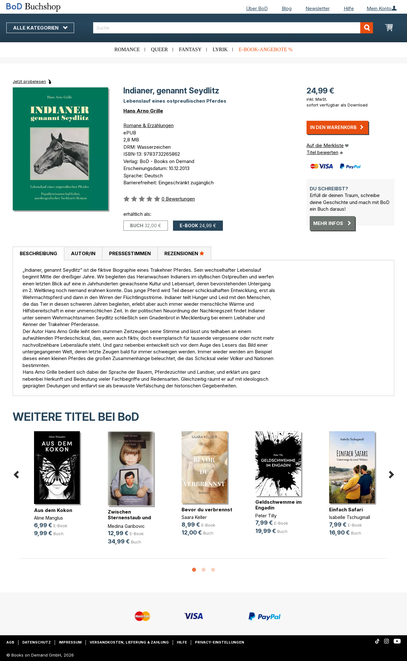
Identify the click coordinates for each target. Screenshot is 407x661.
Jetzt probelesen (29, 81)
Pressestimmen (130, 253)
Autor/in (83, 253)
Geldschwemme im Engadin (278, 505)
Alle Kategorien (40, 28)
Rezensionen (184, 253)
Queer (159, 49)
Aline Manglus (48, 518)
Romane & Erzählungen (148, 125)
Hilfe (349, 8)
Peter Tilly (266, 515)
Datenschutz (36, 642)
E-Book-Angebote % (266, 49)
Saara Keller (194, 517)
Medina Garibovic (126, 526)
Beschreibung (38, 253)
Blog (287, 8)
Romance (127, 49)
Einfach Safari (346, 510)
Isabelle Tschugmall (349, 517)
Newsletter (318, 8)
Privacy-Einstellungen (219, 642)
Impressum (70, 642)
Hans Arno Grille (143, 111)
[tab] (38, 254)
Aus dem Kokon (53, 510)
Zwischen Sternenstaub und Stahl (129, 517)
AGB (10, 642)
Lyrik (220, 49)
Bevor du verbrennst (207, 510)
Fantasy (190, 49)
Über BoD (257, 8)
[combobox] (233, 27)
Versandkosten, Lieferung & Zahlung (129, 642)
